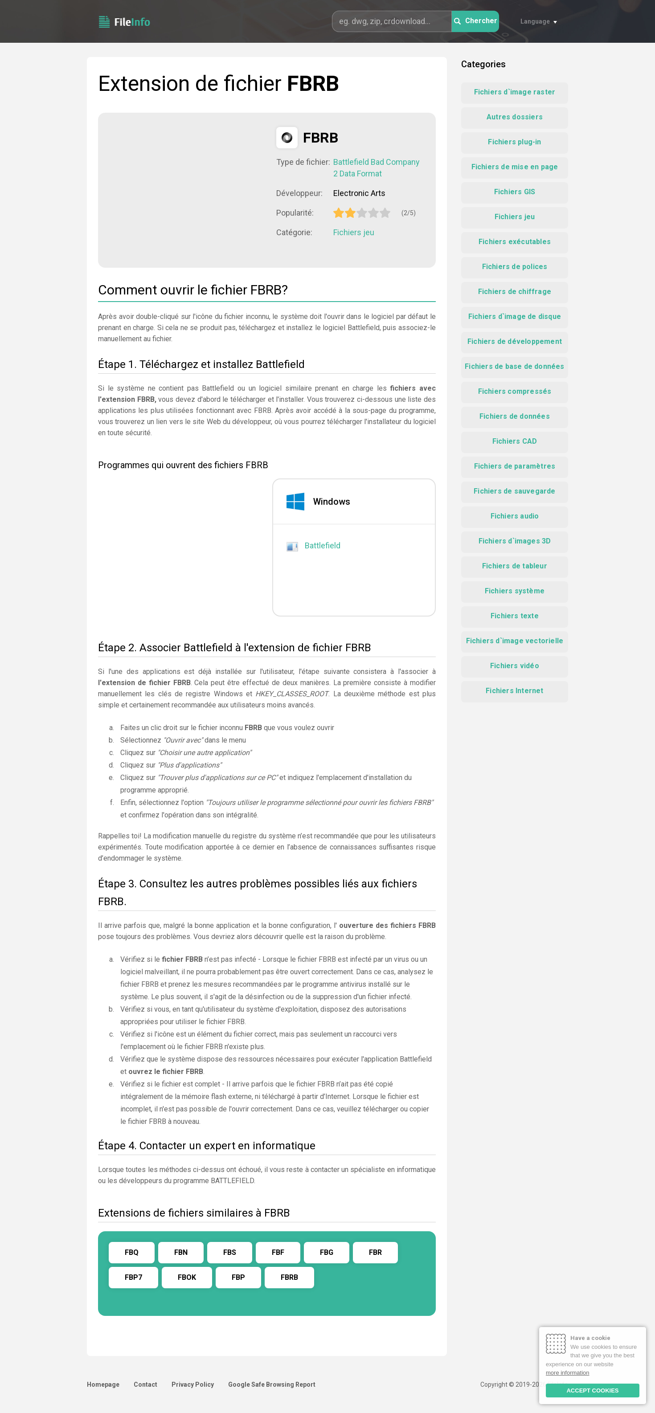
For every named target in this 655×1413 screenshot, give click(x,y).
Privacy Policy (193, 1384)
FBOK (187, 1277)
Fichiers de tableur (514, 566)
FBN (181, 1252)
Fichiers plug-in (514, 142)
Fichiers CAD (514, 441)
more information (568, 1372)
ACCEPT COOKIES (592, 1390)
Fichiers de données (514, 416)
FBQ (132, 1252)
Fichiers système (514, 591)
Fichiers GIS (514, 192)
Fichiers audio (515, 516)
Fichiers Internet (514, 690)
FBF (278, 1252)
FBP (238, 1277)
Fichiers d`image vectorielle (515, 641)
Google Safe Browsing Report (271, 1384)
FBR (375, 1252)
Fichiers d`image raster (515, 92)
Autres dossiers (515, 117)
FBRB (289, 1277)
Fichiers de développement (514, 341)
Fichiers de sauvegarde (514, 491)
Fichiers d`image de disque (514, 316)
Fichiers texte (515, 616)
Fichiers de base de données (514, 366)
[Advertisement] (187, 189)
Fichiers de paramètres (514, 466)
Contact (145, 1384)
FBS (229, 1252)
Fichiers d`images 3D (515, 541)
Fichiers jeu (353, 232)
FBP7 (133, 1277)
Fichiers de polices (515, 266)
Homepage (103, 1384)
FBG (326, 1252)
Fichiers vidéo (514, 666)
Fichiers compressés (515, 391)
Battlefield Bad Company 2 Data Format (376, 167)
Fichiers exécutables (515, 241)
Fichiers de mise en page (514, 167)
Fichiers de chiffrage (514, 291)
